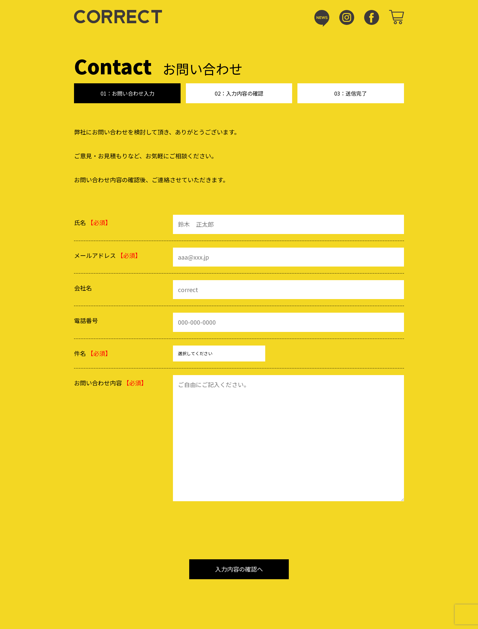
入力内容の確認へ (239, 569)
